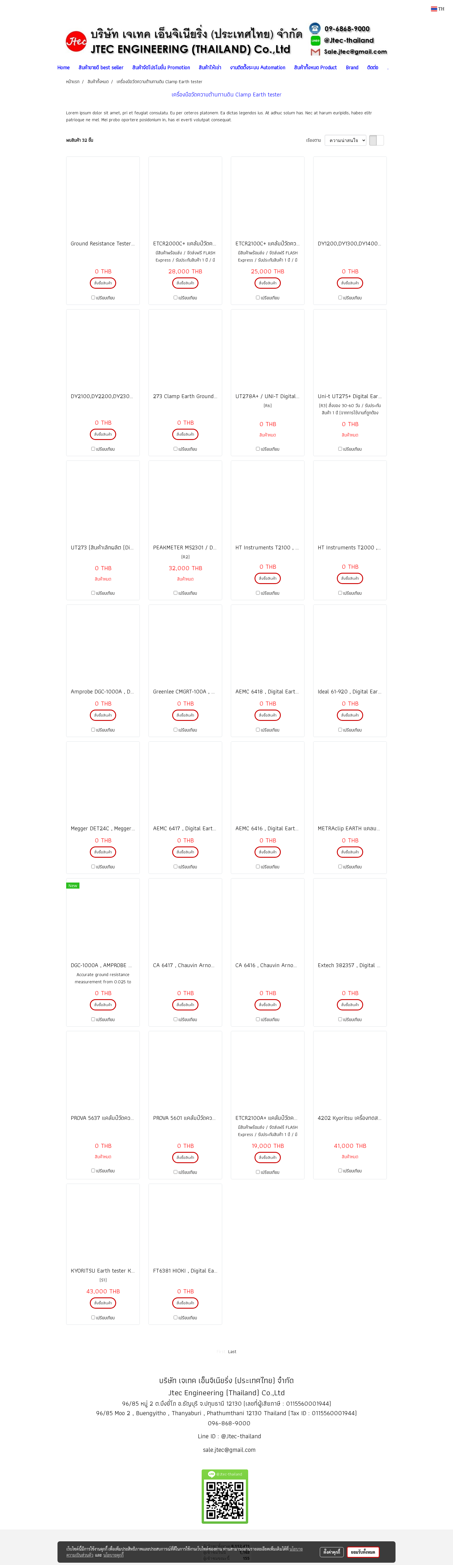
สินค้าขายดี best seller (101, 67)
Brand (352, 67)
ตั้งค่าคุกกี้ (332, 1552)
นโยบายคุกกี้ (113, 1554)
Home (63, 67)
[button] (398, 67)
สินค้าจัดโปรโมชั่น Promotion (161, 67)
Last (232, 1351)
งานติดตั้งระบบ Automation (257, 67)
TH (437, 8)
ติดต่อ (372, 67)
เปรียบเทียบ (105, 297)
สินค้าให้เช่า (210, 67)
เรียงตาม (315, 140)
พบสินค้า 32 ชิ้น (79, 140)
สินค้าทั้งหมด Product (315, 67)
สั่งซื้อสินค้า (103, 283)
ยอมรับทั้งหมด (363, 1552)
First (221, 1351)
